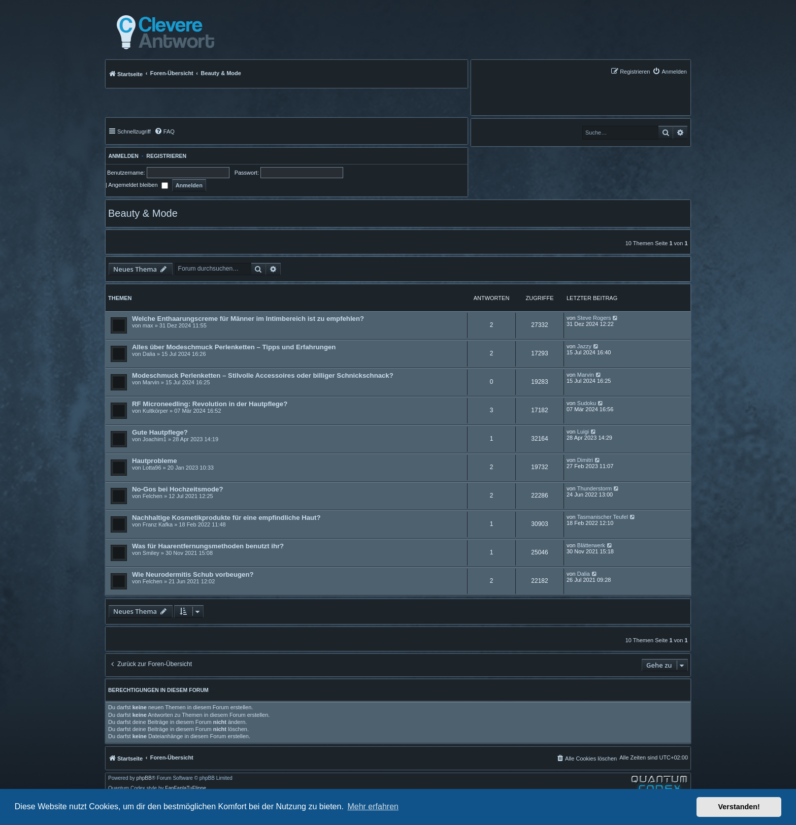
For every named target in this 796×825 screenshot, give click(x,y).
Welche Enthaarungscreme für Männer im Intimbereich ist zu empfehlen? (248, 318)
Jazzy (584, 346)
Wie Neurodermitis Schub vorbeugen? (193, 574)
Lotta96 (152, 468)
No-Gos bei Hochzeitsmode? (177, 489)
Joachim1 (155, 439)
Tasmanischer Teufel (602, 517)
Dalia (149, 354)
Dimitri (585, 460)
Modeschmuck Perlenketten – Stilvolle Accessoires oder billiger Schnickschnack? (262, 375)
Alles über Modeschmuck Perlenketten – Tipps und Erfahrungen (234, 347)
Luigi (583, 431)
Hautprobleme (154, 461)
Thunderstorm (594, 488)
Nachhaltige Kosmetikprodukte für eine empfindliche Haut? (226, 517)
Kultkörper (155, 411)
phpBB (144, 778)
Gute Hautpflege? (160, 432)
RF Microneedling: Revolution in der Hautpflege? (209, 404)
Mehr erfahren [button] (373, 806)
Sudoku (586, 403)
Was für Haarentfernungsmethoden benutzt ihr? (208, 546)
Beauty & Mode (143, 213)
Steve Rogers (594, 318)
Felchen (152, 496)
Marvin (151, 382)
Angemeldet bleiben (138, 185)
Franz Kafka (158, 524)
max (148, 325)
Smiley (151, 553)
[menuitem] (669, 71)
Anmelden (122, 156)
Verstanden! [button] (739, 807)
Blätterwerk (591, 545)
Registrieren (166, 156)
